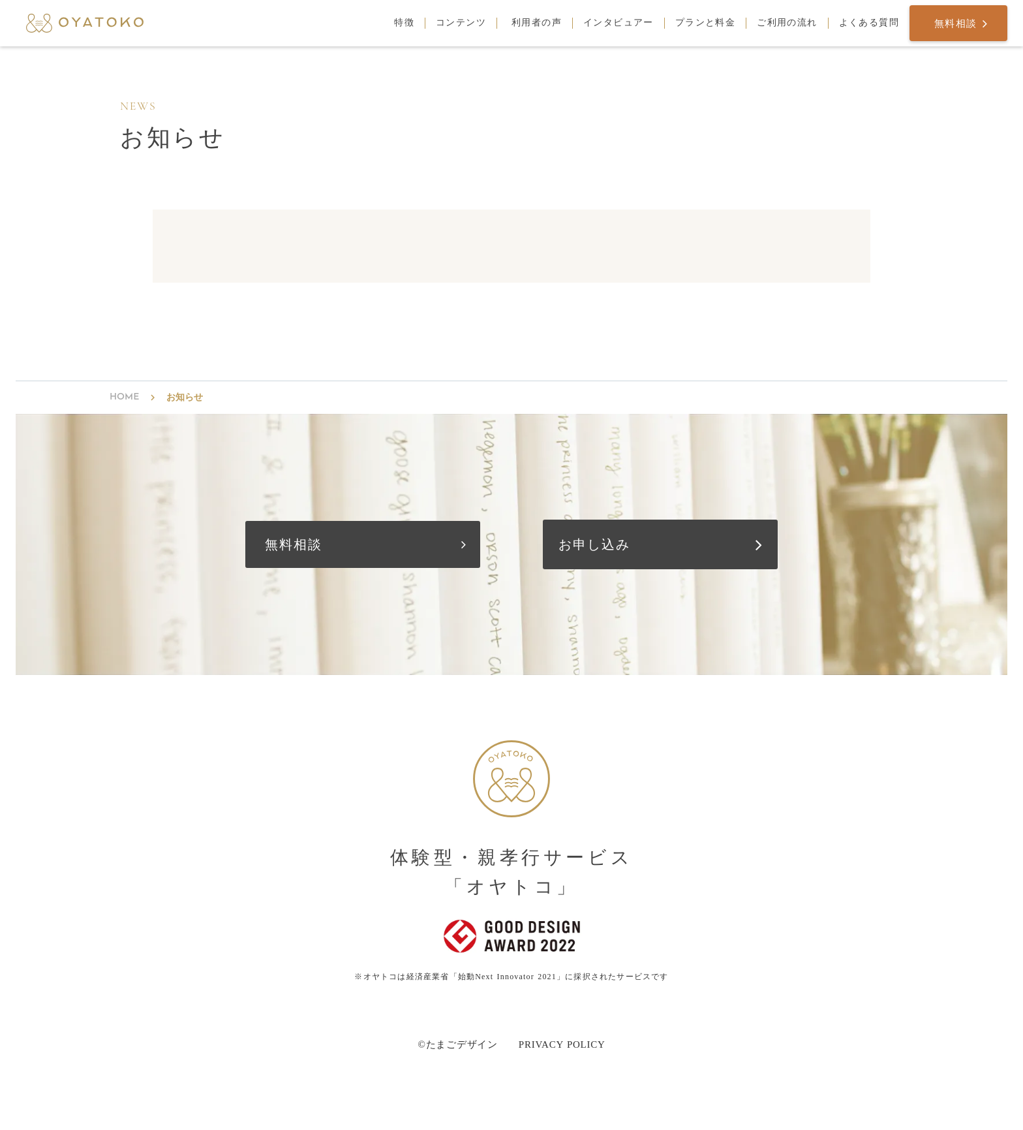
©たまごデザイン (457, 1044)
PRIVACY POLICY (562, 1044)
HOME (124, 397)
